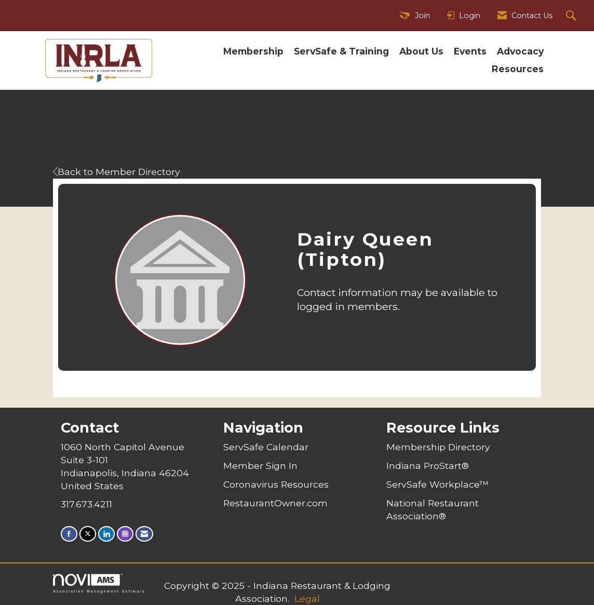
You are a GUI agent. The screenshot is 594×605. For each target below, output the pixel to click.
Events (470, 51)
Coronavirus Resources (276, 484)
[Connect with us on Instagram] (125, 533)
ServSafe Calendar (265, 446)
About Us (421, 51)
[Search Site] (572, 16)
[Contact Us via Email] (144, 533)
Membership (253, 51)
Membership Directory (438, 446)
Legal (307, 598)
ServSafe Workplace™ (437, 484)
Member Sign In (260, 465)
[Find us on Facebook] (69, 533)
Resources (518, 68)
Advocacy (520, 51)
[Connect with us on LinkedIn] (106, 533)
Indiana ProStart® (427, 465)
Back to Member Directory (116, 171)
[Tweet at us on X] (87, 533)
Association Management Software (99, 583)
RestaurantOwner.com (275, 503)
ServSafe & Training (341, 51)
